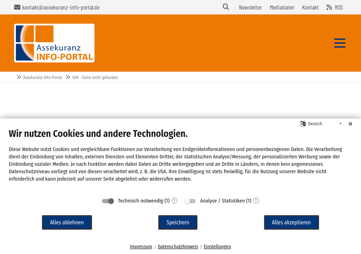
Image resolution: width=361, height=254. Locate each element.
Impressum (141, 247)
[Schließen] (350, 124)
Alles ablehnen (67, 222)
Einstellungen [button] (217, 247)
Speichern (177, 222)
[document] (180, 160)
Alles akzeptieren (291, 222)
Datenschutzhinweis (178, 247)
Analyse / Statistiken (222, 201)
